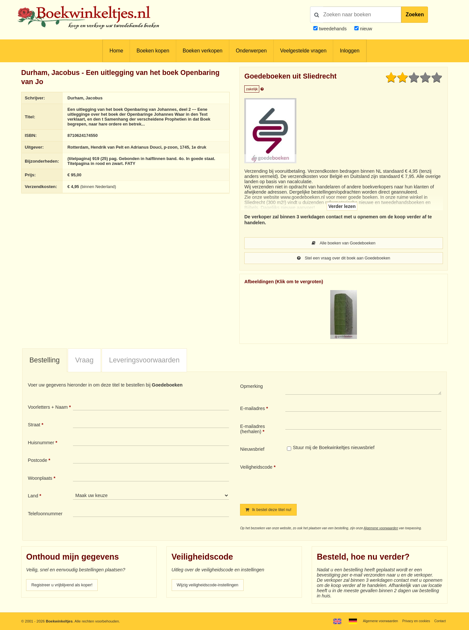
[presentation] (339, 480)
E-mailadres (252, 409)
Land (33, 497)
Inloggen (349, 50)
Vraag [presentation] (84, 361)
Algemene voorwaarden (381, 530)
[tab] (44, 362)
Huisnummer (41, 444)
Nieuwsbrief (252, 450)
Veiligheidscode (256, 468)
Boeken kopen (152, 50)
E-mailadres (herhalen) (252, 430)
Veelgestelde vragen (303, 50)
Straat (34, 426)
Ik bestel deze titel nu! (271, 511)
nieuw (365, 28)
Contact (439, 621)
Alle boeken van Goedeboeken (343, 243)
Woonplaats (40, 479)
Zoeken (414, 14)
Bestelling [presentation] (44, 361)
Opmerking (251, 387)
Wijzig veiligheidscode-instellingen (212, 587)
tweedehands (333, 28)
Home (116, 50)
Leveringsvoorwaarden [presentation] (144, 361)
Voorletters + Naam (48, 408)
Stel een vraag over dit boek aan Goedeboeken (344, 259)
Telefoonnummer (45, 515)
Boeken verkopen (202, 50)
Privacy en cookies (413, 621)
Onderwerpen (251, 50)
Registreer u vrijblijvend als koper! (66, 587)
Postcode (37, 461)
